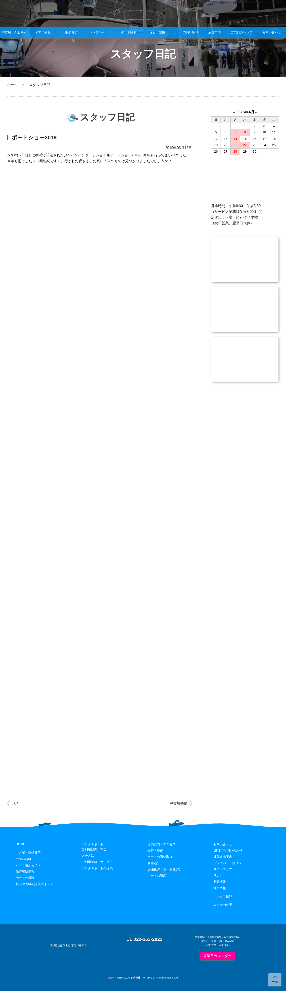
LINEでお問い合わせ (227, 850)
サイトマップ (222, 869)
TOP (275, 982)
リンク (218, 875)
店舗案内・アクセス (161, 844)
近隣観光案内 (222, 857)
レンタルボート (100, 32)
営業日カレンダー (243, 32)
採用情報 (219, 888)
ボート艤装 (129, 32)
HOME (20, 844)
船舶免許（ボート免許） (164, 869)
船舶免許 (71, 32)
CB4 (15, 803)
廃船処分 (153, 863)
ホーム (12, 85)
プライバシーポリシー (229, 863)
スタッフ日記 (222, 896)
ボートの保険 (25, 878)
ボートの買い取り (185, 32)
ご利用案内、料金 (94, 849)
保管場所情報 (25, 871)
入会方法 (88, 855)
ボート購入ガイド (28, 865)
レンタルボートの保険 (97, 868)
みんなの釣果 (222, 905)
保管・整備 (157, 32)
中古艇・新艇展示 (14, 32)
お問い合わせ (271, 32)
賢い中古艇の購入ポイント (34, 884)
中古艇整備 (178, 803)
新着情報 (219, 882)
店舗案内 (214, 32)
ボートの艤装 (156, 875)
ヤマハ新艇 (43, 32)
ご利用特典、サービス (97, 862)
